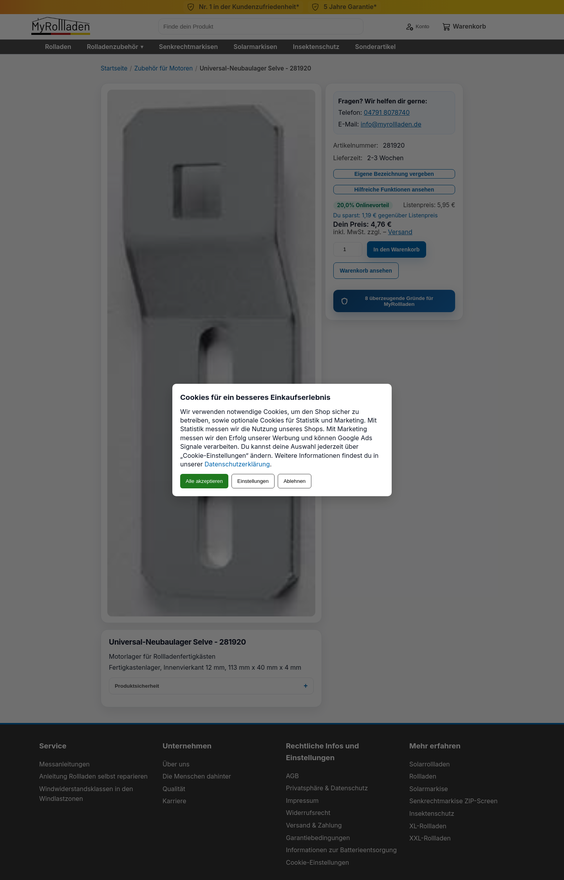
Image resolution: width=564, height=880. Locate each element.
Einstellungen (253, 481)
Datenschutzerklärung (237, 464)
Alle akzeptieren (204, 481)
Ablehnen (295, 481)
